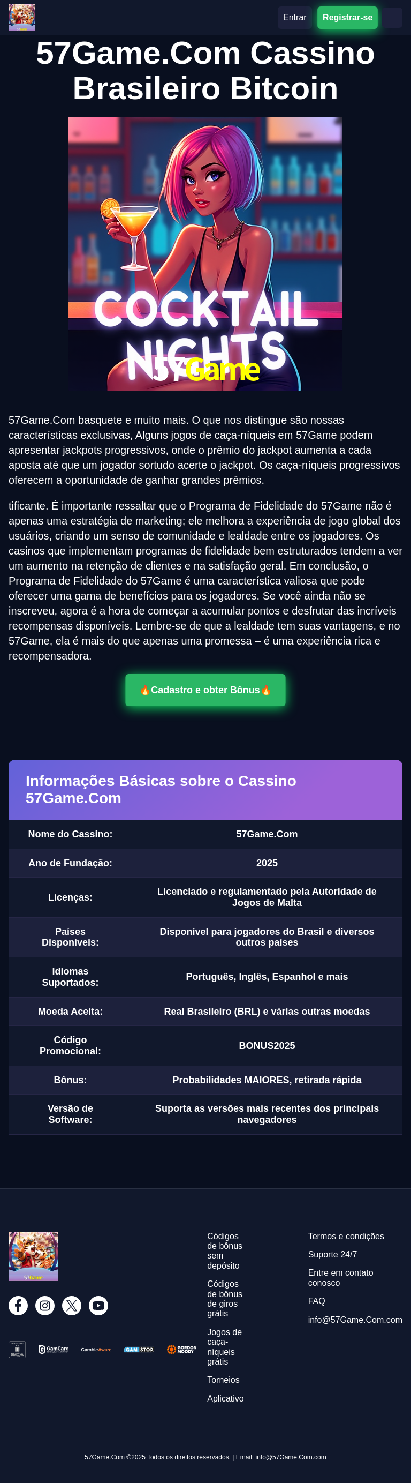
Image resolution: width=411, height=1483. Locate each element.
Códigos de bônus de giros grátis (224, 1298)
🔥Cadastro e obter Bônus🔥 (205, 690)
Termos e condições (346, 1236)
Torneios (223, 1379)
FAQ (316, 1301)
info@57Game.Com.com (355, 1319)
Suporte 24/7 (332, 1254)
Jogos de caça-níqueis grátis (224, 1347)
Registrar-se (347, 17)
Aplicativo (225, 1398)
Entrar (295, 17)
